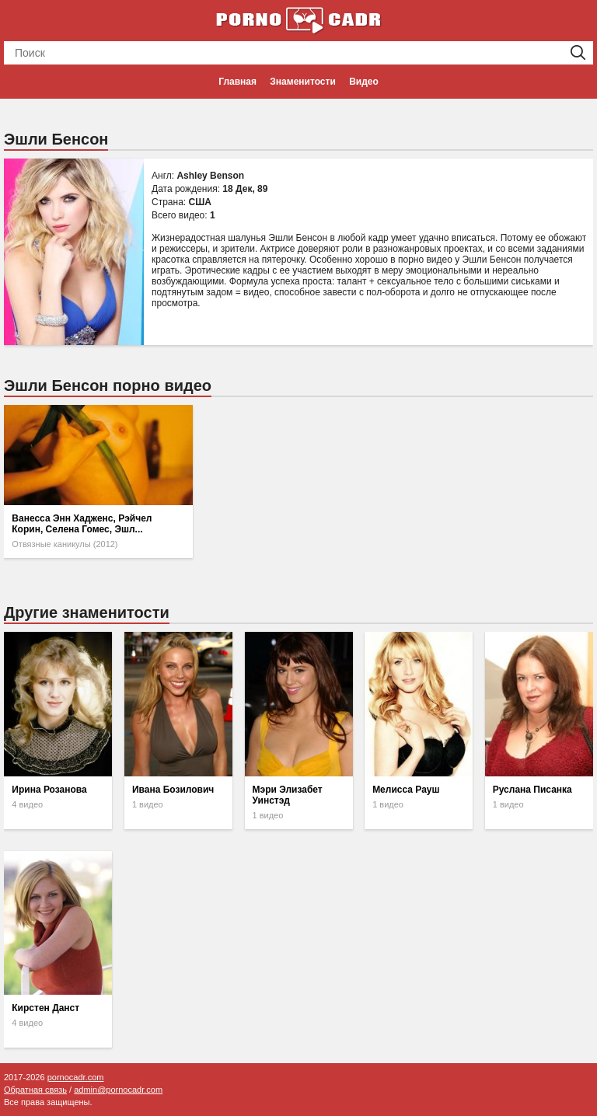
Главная (237, 81)
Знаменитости (302, 81)
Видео (364, 81)
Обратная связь (35, 1089)
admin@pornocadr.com (118, 1089)
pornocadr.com (75, 1077)
